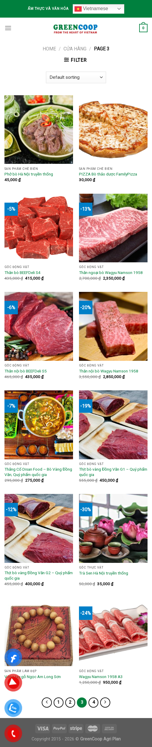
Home (49, 49)
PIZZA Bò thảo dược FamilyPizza (108, 174)
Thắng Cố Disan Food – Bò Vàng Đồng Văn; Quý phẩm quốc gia (38, 472)
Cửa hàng (74, 49)
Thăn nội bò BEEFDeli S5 (25, 371)
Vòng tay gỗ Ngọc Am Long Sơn (32, 676)
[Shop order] (76, 77)
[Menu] (8, 28)
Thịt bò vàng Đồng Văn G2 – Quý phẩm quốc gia (38, 575)
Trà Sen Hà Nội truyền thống (103, 573)
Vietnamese (91, 9)
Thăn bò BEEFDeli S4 (22, 272)
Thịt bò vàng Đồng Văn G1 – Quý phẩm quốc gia (113, 472)
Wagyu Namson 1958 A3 (101, 676)
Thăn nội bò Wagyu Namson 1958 (108, 371)
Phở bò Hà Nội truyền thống (28, 174)
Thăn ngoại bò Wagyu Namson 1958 (111, 272)
